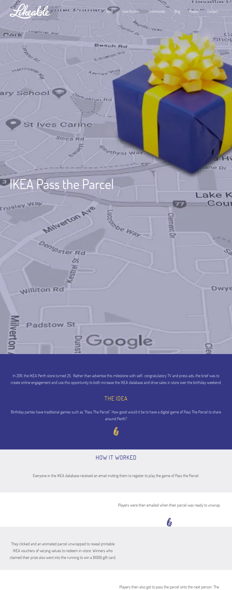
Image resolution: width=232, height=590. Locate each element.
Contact (212, 11)
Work (109, 11)
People (193, 11)
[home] (30, 11)
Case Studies (130, 11)
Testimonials (156, 11)
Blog (177, 11)
